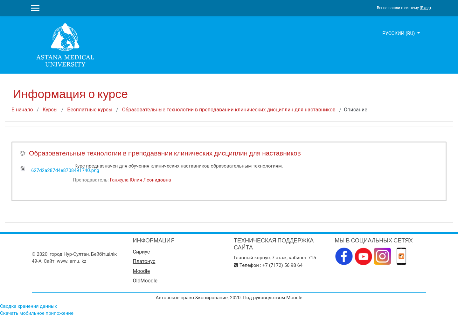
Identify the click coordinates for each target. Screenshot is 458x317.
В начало (22, 110)
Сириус (141, 252)
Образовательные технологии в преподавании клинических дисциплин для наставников (229, 110)
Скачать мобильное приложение (36, 313)
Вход (425, 8)
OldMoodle (145, 281)
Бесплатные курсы (90, 110)
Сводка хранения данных (28, 306)
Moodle (141, 271)
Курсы (50, 110)
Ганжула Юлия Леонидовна (140, 180)
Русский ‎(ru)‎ (399, 33)
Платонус (144, 261)
